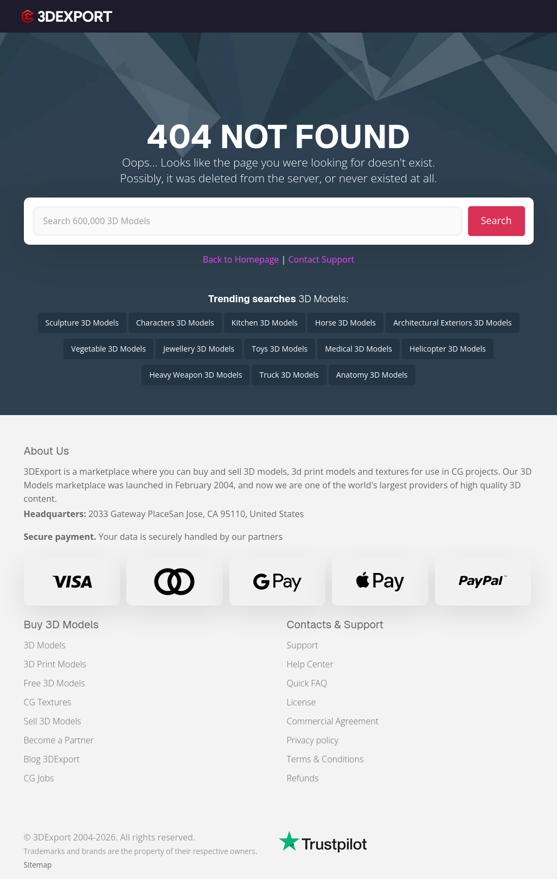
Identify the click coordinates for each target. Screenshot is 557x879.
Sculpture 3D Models (82, 322)
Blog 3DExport (52, 759)
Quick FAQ (307, 683)
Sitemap (38, 864)
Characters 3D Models (175, 322)
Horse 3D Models (345, 322)
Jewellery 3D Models (198, 348)
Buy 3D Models (61, 624)
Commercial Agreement (333, 721)
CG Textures (48, 702)
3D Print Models (55, 664)
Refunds (303, 778)
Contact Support (321, 259)
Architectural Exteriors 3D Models (452, 322)
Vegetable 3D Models (108, 348)
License (301, 702)
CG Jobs (39, 778)
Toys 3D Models (280, 348)
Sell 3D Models (52, 721)
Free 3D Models (54, 683)
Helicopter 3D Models (447, 348)
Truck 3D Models (288, 375)
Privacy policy (312, 740)
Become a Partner (59, 740)
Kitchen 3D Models (265, 322)
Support (302, 645)
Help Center (310, 664)
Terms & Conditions (325, 759)
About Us (46, 451)
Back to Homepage (241, 259)
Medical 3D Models (358, 348)
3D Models (45, 645)
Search (496, 220)
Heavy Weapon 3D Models (195, 375)
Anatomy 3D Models (372, 375)
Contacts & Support (335, 624)
